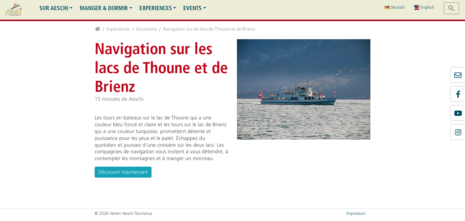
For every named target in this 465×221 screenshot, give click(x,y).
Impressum (356, 213)
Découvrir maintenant (123, 172)
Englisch (424, 7)
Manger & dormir (104, 8)
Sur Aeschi (53, 8)
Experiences (155, 8)
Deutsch (395, 7)
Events (192, 8)
